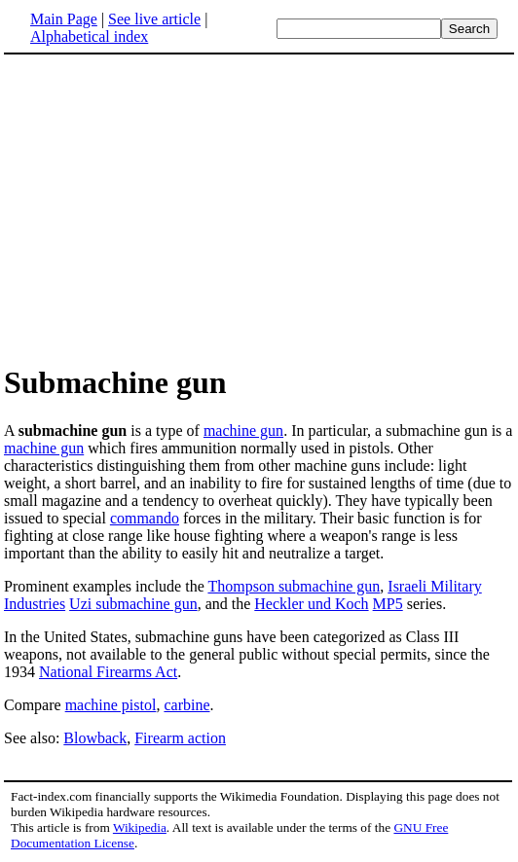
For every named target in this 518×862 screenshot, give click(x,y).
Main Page (63, 19)
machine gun (243, 430)
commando (144, 518)
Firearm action (180, 738)
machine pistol (111, 705)
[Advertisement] (167, 208)
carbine (186, 705)
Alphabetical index (89, 36)
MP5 (388, 603)
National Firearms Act (108, 672)
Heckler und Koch (311, 603)
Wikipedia (139, 827)
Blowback (95, 738)
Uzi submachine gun (133, 603)
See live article (154, 19)
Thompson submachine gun (293, 586)
